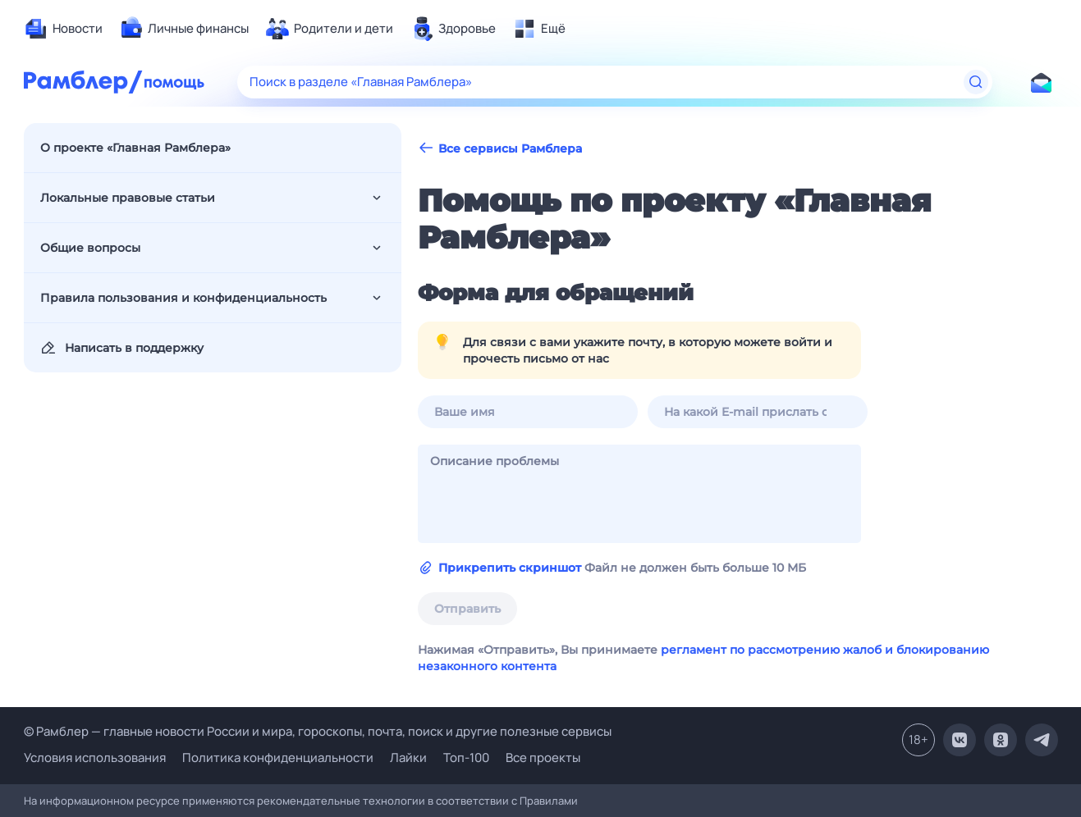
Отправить (467, 608)
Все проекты (543, 757)
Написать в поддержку (122, 348)
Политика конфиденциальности (277, 757)
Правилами (549, 800)
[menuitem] (63, 28)
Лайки (408, 757)
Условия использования (95, 757)
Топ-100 (466, 757)
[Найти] (976, 82)
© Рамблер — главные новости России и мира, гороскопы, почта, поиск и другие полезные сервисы (317, 731)
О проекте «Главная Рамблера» (135, 147)
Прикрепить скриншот (509, 567)
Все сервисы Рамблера (500, 148)
